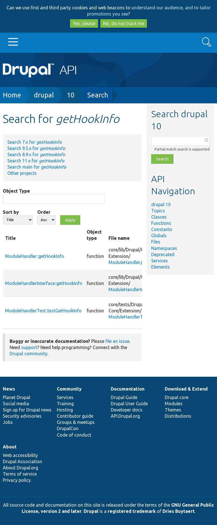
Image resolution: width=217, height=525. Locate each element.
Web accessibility (20, 455)
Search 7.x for (34, 142)
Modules (174, 403)
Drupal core (176, 397)
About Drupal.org (20, 467)
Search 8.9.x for (36, 154)
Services (159, 260)
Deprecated (163, 254)
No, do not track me (123, 23)
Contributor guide (75, 416)
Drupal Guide (124, 397)
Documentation (127, 388)
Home (12, 95)
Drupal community (28, 353)
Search (97, 95)
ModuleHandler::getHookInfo (34, 256)
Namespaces (164, 248)
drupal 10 (161, 204)
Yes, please (84, 23)
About (10, 446)
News (9, 388)
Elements (160, 266)
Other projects (22, 173)
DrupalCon (68, 428)
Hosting (65, 409)
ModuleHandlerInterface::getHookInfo (43, 283)
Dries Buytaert (178, 511)
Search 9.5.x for (36, 148)
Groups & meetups (76, 422)
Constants (161, 229)
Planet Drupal (16, 397)
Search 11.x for (35, 160)
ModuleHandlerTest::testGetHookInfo (43, 310)
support (29, 347)
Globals (159, 235)
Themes (173, 409)
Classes (159, 216)
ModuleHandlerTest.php (133, 316)
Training (65, 403)
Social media (16, 403)
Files (155, 241)
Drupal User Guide (129, 403)
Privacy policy (17, 480)
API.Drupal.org (125, 416)
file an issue (117, 341)
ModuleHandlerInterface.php (137, 289)
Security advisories (22, 416)
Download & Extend (186, 388)
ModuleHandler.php (128, 262)
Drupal (91, 511)
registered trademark (132, 511)
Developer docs (126, 409)
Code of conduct (74, 434)
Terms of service (20, 473)
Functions (161, 223)
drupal (44, 95)
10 (71, 95)
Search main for (36, 166)
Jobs (8, 422)
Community (69, 388)
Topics (158, 210)
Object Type (16, 190)
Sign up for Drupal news (27, 409)
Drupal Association (22, 461)
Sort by (11, 212)
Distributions (178, 416)
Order (44, 212)
